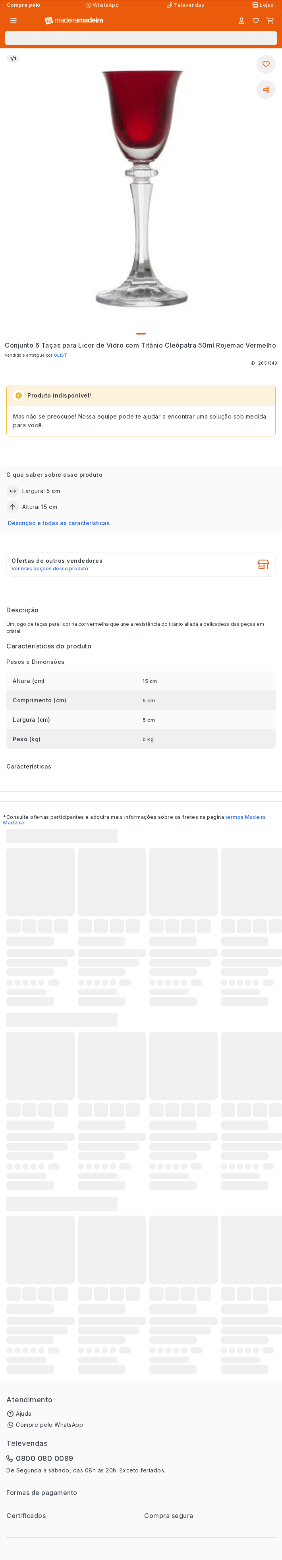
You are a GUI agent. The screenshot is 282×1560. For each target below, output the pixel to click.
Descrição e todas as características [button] (59, 523)
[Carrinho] (270, 20)
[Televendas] (186, 5)
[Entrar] (241, 20)
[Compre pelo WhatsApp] (103, 5)
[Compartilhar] (266, 89)
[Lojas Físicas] (263, 5)
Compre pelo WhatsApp (49, 1424)
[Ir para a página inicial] (74, 21)
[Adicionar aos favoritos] (266, 64)
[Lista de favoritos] (256, 20)
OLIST (61, 355)
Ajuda (24, 1413)
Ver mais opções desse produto (50, 569)
